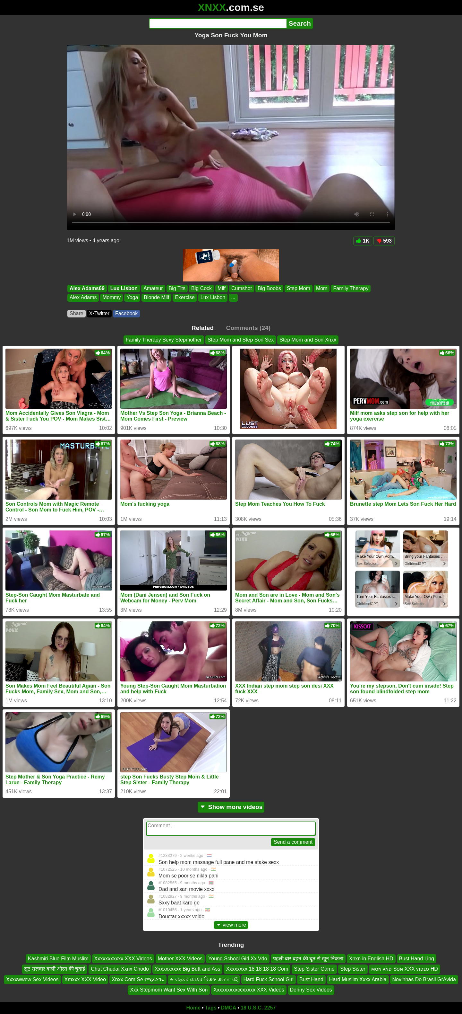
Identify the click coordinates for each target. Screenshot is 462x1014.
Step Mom (298, 288)
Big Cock (201, 288)
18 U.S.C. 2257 (258, 1007)
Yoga (132, 297)
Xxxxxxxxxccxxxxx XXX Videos (248, 989)
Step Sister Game (314, 969)
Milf (222, 288)
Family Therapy (350, 288)
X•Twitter (99, 313)
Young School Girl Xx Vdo (237, 958)
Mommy (111, 297)
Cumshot (241, 288)
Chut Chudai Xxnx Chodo (120, 969)
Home (193, 1007)
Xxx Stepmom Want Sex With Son (169, 989)
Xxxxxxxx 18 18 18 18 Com (257, 969)
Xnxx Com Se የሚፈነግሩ (138, 979)
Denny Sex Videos (311, 989)
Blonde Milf (156, 297)
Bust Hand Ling (416, 958)
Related (203, 328)
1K (362, 241)
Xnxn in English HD (371, 958)
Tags (211, 1007)
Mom (322, 288)
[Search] (218, 23)
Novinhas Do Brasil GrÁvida (424, 979)
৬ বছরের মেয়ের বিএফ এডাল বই (203, 979)
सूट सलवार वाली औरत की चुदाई (54, 969)
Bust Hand (311, 979)
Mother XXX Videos (180, 958)
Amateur (153, 288)
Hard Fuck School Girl (269, 979)
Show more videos (231, 807)
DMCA (228, 1007)
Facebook (126, 313)
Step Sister (352, 969)
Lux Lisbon (124, 288)
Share (76, 313)
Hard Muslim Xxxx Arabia (358, 979)
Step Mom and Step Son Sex (241, 339)
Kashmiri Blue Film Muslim (58, 958)
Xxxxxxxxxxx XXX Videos (123, 958)
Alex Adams (83, 297)
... (233, 297)
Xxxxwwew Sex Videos (32, 979)
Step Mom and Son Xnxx (307, 339)
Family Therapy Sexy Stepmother (164, 339)
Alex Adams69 (87, 288)
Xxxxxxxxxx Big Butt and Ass (187, 969)
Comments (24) (248, 328)
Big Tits (177, 288)
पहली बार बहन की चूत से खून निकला (308, 958)
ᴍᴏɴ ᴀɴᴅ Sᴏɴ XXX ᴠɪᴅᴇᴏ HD (404, 969)
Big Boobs (269, 288)
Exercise (184, 297)
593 (384, 241)
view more (231, 925)
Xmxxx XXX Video (85, 979)
